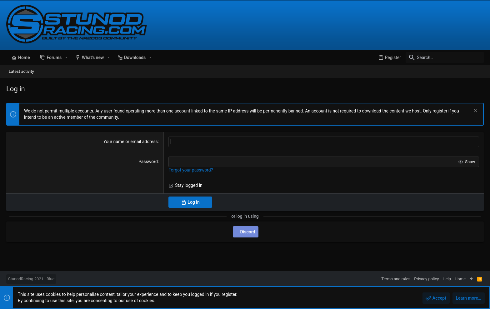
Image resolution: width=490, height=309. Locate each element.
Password (148, 161)
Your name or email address (130, 141)
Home (460, 279)
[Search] (445, 57)
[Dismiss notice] (474, 111)
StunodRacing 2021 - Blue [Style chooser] (31, 279)
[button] (66, 57)
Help (446, 279)
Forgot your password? (190, 169)
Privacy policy (426, 279)
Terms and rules (395, 279)
